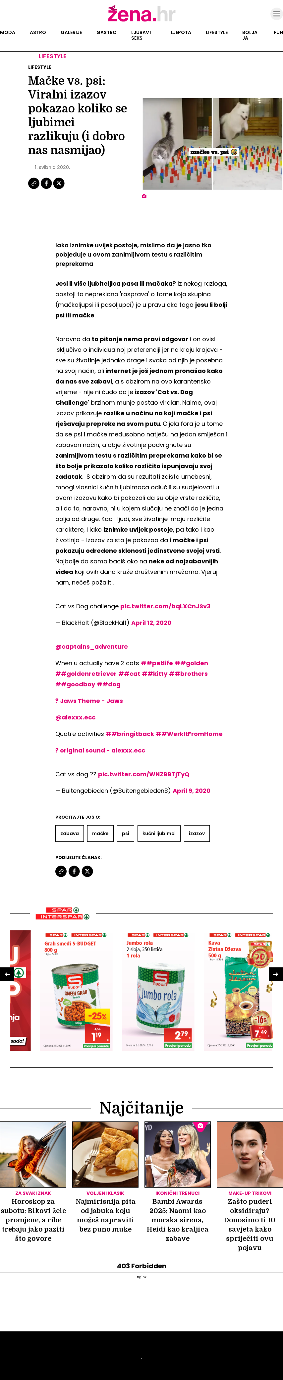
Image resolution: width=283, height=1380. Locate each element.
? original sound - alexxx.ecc (100, 750)
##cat (129, 674)
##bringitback (130, 734)
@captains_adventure (91, 646)
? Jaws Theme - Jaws (89, 701)
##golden (191, 663)
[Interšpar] (63, 922)
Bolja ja (249, 35)
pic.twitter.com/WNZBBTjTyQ (144, 774)
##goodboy (75, 684)
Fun (278, 32)
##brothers (188, 674)
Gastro (106, 32)
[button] (7, 974)
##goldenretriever (86, 674)
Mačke (100, 833)
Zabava (69, 833)
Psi (125, 833)
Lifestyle (217, 32)
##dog (109, 684)
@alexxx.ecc (75, 717)
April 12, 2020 (151, 623)
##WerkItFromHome (189, 734)
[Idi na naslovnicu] (142, 21)
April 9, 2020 (191, 791)
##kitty (154, 674)
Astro (38, 32)
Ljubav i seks (141, 35)
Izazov (197, 833)
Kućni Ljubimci (159, 833)
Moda (7, 32)
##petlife (157, 663)
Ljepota (181, 32)
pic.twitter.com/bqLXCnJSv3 (165, 606)
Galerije (71, 32)
